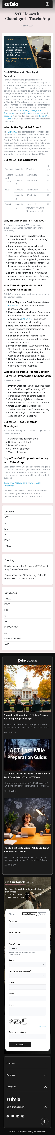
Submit (20, 1044)
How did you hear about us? (20, 971)
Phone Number (15, 944)
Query (11, 1005)
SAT (6, 517)
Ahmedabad (9, 113)
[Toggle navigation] (47, 4)
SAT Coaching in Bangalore (28, 110)
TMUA (7, 545)
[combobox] (27, 964)
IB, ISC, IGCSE (11, 627)
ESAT (7, 604)
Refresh (42, 1026)
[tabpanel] (27, 983)
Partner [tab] (42, 914)
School (11, 994)
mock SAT (13, 305)
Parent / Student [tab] (29, 914)
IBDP (6, 610)
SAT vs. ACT (27, 318)
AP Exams (8, 118)
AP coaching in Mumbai (33, 113)
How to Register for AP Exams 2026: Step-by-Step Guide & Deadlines (27, 568)
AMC (6, 644)
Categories (10, 592)
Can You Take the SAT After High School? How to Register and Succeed (25, 577)
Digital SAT (43, 116)
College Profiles (12, 638)
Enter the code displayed (19, 1032)
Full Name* (13, 921)
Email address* (15, 932)
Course (12, 960)
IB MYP (7, 528)
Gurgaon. (8, 116)
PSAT (7, 540)
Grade (11, 982)
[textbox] (10, 964)
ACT (6, 534)
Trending (9, 560)
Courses (9, 511)
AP (5, 523)
